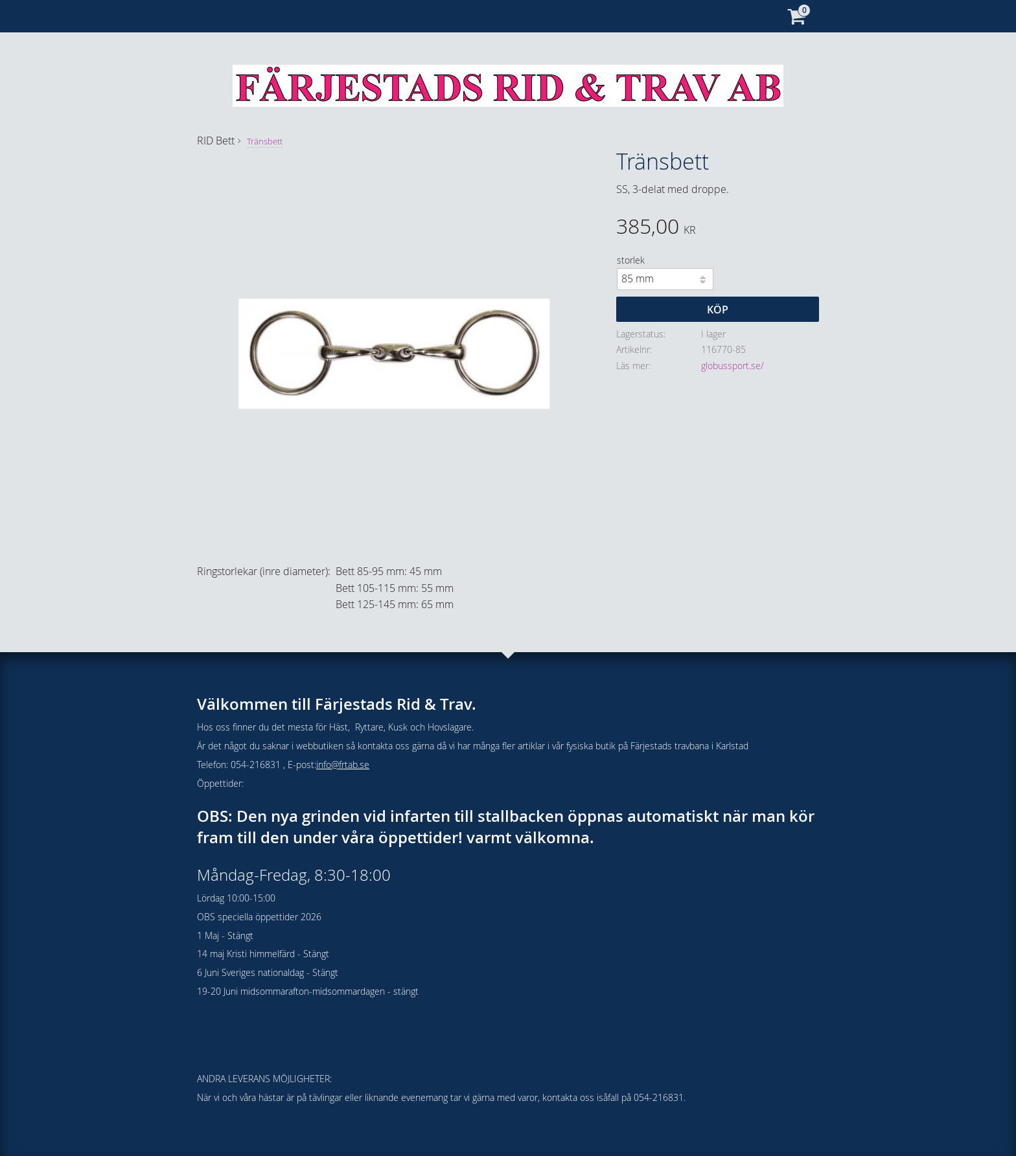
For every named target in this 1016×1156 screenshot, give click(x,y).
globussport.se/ (732, 365)
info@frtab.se (342, 764)
